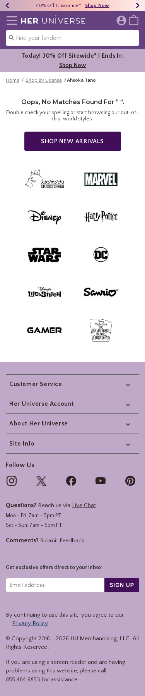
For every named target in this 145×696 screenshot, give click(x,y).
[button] (10, 20)
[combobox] (72, 38)
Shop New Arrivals (72, 145)
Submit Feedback (62, 540)
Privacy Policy (30, 623)
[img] (11, 481)
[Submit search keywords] (11, 37)
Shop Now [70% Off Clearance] (97, 5)
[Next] (137, 5)
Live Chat (84, 505)
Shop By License (44, 84)
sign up (121, 585)
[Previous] (7, 5)
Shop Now (72, 65)
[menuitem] (134, 20)
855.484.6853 (23, 679)
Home (12, 84)
